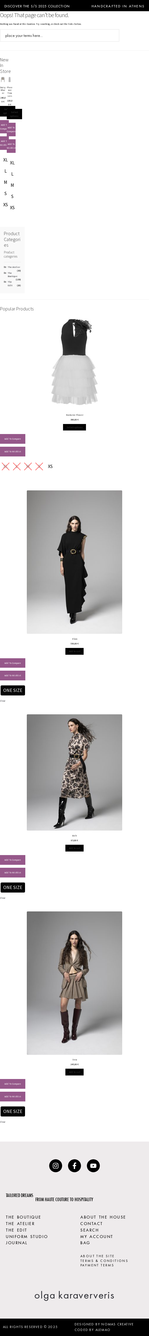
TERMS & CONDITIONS (104, 1260)
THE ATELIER (20, 1223)
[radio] (5, 159)
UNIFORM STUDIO (27, 1236)
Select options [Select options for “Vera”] (75, 1071)
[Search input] (55, 35)
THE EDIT (16, 1229)
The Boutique (12, 274)
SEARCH (89, 1229)
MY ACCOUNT (96, 1236)
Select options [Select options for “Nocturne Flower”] (75, 427)
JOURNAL (17, 1242)
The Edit (10, 283)
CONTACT (91, 1223)
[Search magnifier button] (113, 35)
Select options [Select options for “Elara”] (75, 651)
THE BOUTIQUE (24, 1216)
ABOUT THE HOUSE (103, 1216)
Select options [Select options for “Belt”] (75, 848)
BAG (85, 1242)
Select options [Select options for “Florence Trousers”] (14, 114)
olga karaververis (74, 1295)
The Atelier (14, 267)
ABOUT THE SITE (97, 1256)
